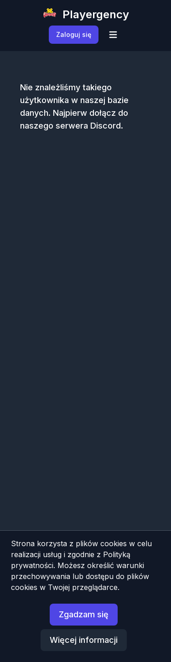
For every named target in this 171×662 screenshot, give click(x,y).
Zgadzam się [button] (84, 614)
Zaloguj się (73, 34)
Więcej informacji (84, 640)
